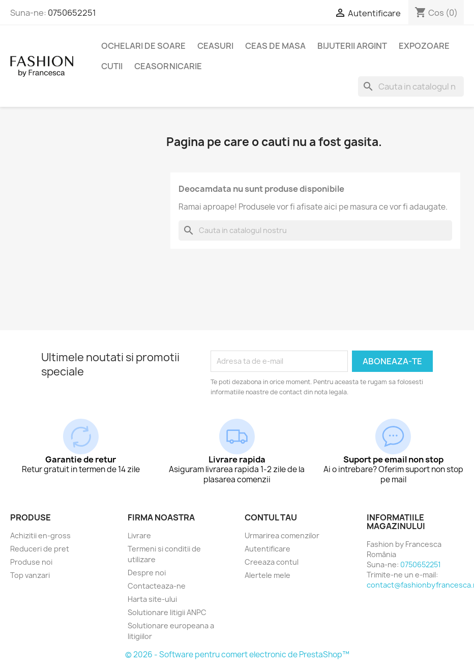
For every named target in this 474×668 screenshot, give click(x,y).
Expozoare (424, 45)
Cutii (112, 66)
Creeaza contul (272, 562)
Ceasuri (215, 45)
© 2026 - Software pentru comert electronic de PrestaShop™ (237, 654)
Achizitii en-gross (40, 535)
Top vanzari (30, 575)
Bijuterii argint (352, 45)
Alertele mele (267, 575)
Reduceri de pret (39, 549)
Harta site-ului (152, 599)
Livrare (139, 535)
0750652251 (72, 12)
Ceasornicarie (168, 66)
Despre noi (147, 572)
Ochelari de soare (143, 45)
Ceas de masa (275, 45)
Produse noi (31, 562)
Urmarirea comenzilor (282, 535)
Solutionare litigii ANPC (167, 612)
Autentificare (267, 549)
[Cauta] (411, 86)
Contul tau (271, 517)
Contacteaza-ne (157, 586)
